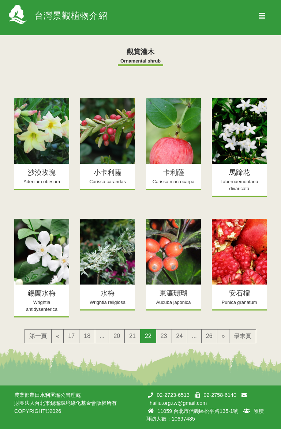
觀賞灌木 (140, 52)
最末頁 (242, 336)
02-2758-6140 (219, 395)
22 (148, 336)
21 (132, 336)
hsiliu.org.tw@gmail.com (178, 403)
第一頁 (38, 336)
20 (116, 336)
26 (209, 336)
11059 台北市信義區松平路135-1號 (197, 411)
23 (164, 336)
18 (87, 336)
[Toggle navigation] (262, 17)
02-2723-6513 (173, 395)
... (102, 336)
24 (179, 336)
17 (71, 336)
